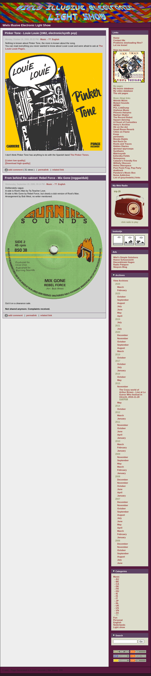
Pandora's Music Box (124, 173)
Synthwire (118, 151)
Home (116, 38)
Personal (117, 620)
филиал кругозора (123, 148)
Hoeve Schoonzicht (123, 260)
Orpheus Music (121, 110)
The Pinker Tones (79, 155)
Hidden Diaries (121, 146)
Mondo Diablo (120, 139)
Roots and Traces (122, 144)
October (121, 296)
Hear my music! (121, 50)
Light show (119, 627)
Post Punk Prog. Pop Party (127, 168)
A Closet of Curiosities (125, 122)
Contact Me (119, 40)
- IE (116, 593)
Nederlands (119, 625)
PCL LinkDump (121, 108)
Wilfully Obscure (122, 163)
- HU (116, 591)
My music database (123, 88)
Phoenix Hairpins (122, 112)
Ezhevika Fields (121, 156)
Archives (119, 275)
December (122, 335)
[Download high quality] (17, 163)
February (122, 290)
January (121, 370)
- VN (116, 610)
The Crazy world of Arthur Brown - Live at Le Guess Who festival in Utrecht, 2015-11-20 (132, 393)
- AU (116, 579)
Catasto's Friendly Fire (125, 160)
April (119, 316)
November (122, 338)
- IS (116, 596)
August (121, 303)
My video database (123, 91)
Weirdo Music (120, 100)
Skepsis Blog (120, 267)
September (123, 300)
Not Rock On (120, 141)
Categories (120, 571)
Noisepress (119, 158)
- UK (116, 605)
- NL (116, 603)
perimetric (118, 136)
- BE (116, 581)
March (120, 287)
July (119, 306)
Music (43, 39)
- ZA (116, 613)
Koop (116, 134)
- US (116, 608)
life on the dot (120, 127)
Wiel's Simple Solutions (125, 257)
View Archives (120, 280)
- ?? (49, 39)
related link (58, 169)
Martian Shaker (121, 115)
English (55, 39)
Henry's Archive (121, 124)
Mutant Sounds (121, 103)
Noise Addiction (121, 175)
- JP (116, 601)
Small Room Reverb (123, 129)
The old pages (120, 93)
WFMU (116, 105)
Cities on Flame (121, 132)
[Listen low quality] (15, 160)
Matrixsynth (119, 153)
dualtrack (118, 170)
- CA (116, 584)
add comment (14, 169)
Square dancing (121, 120)
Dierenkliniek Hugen (124, 262)
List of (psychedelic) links (126, 177)
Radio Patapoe (121, 264)
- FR (116, 589)
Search (118, 635)
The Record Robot (122, 117)
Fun (115, 617)
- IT (116, 598)
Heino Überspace (122, 165)
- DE (116, 586)
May (119, 313)
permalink (43, 169)
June (119, 309)
